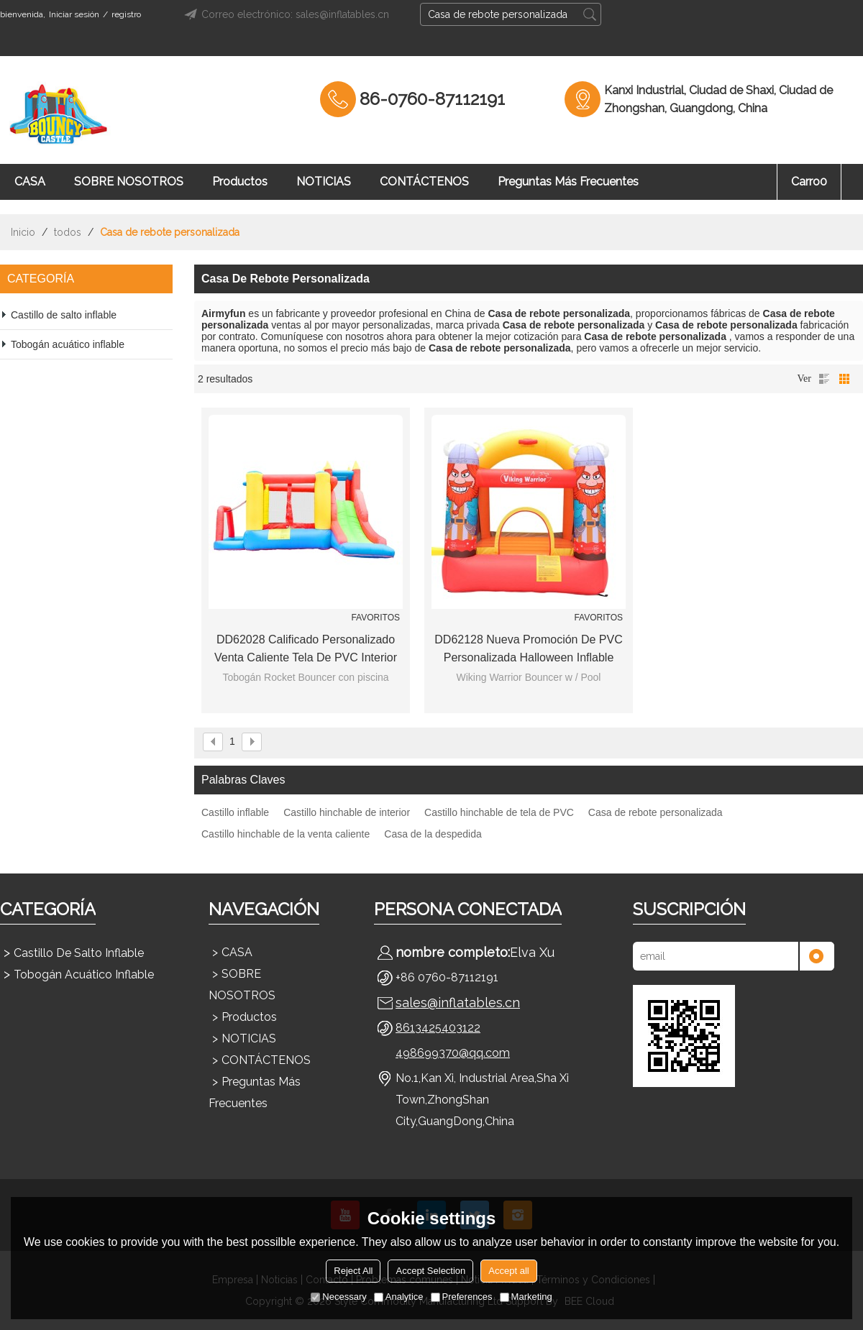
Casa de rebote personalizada (655, 812)
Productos (240, 181)
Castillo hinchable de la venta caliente (285, 834)
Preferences (462, 1296)
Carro (809, 181)
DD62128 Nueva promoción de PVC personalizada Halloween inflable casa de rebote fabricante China (528, 649)
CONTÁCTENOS (424, 181)
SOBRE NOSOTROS (128, 181)
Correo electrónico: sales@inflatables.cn (284, 14)
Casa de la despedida (432, 834)
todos (67, 232)
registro (126, 14)
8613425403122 (438, 1028)
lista (824, 379)
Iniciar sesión (74, 14)
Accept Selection (430, 1270)
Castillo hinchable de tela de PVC (499, 812)
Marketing (526, 1296)
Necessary (338, 1296)
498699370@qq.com (453, 1053)
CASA (29, 181)
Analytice (399, 1296)
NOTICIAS (323, 181)
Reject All (353, 1270)
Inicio (23, 232)
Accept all (508, 1270)
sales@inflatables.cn (458, 1002)
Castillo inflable (235, 812)
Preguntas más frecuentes (568, 181)
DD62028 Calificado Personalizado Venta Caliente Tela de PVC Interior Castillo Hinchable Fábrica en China (306, 649)
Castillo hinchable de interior (346, 812)
